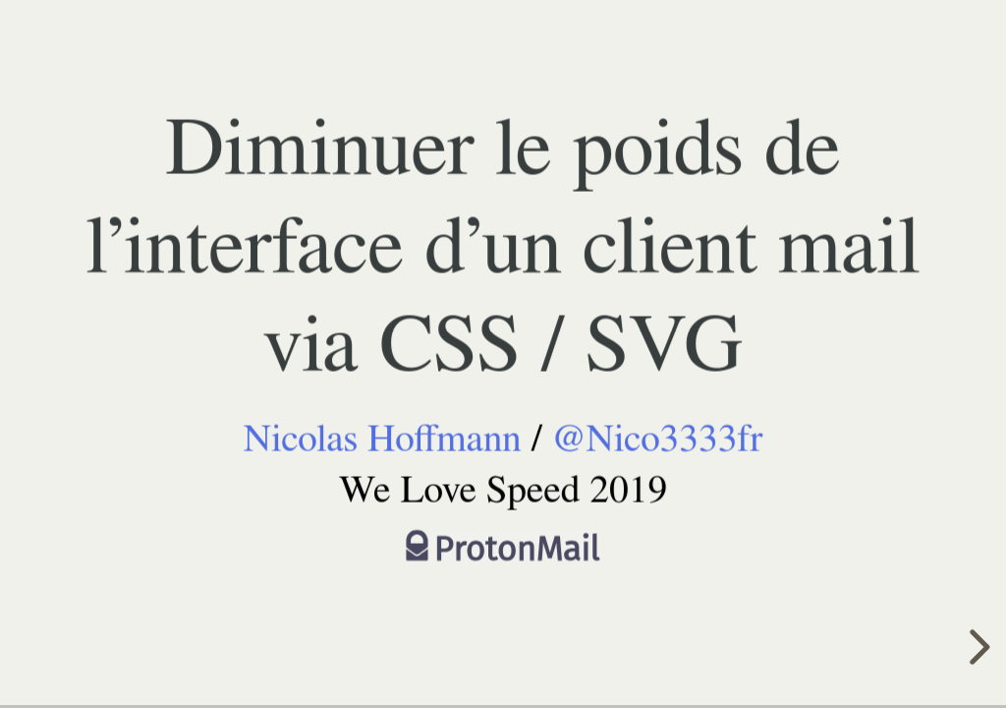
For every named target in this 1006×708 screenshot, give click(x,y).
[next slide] (976, 647)
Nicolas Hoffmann (382, 439)
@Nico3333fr (657, 439)
